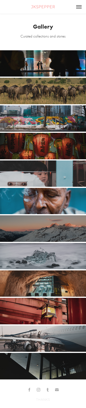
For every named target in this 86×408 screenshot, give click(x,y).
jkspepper (43, 7)
